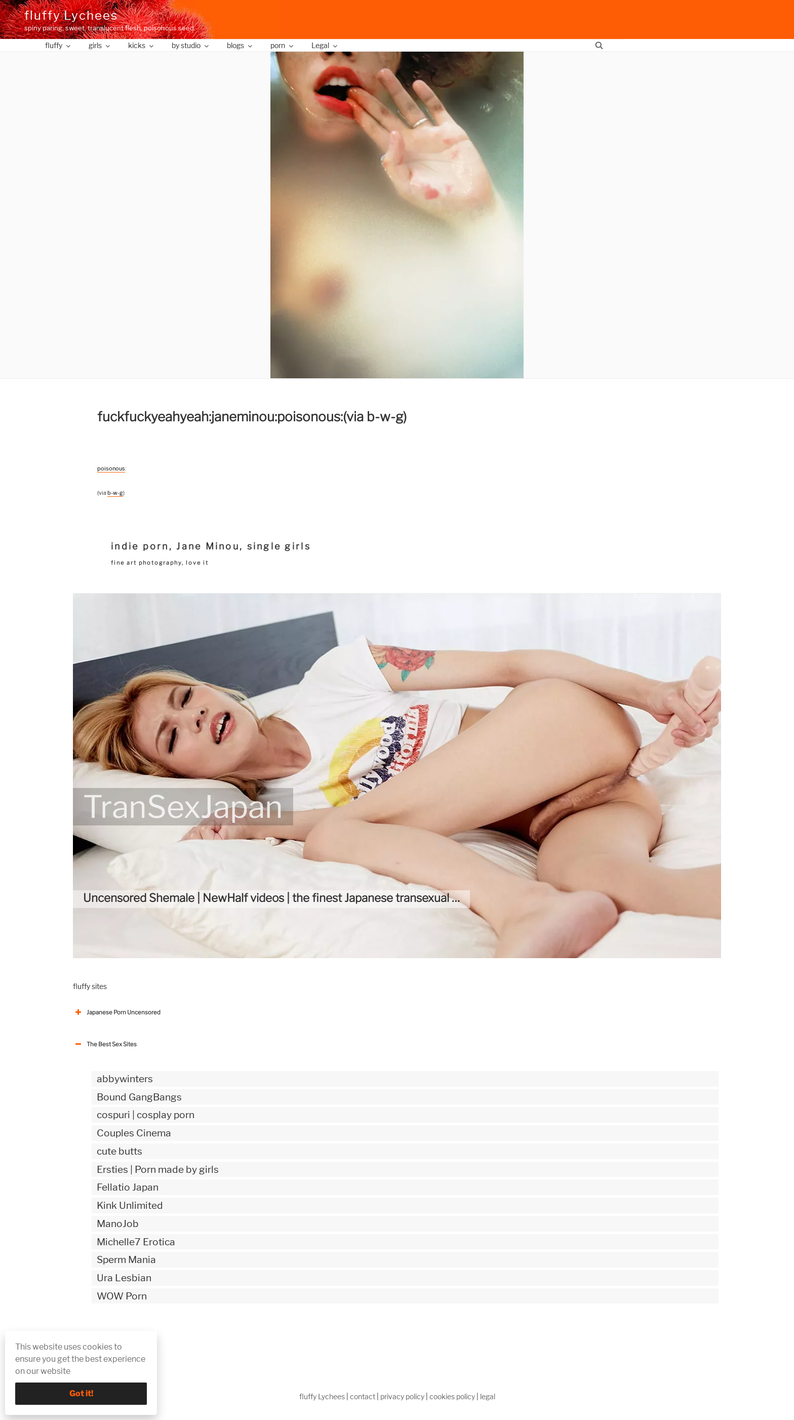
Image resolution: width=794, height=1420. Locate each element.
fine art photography (146, 562)
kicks (141, 45)
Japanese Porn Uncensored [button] (117, 1012)
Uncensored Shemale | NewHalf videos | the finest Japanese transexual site (276, 898)
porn (282, 45)
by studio (191, 45)
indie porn (140, 546)
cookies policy (452, 1396)
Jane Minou (208, 546)
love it (197, 562)
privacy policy (402, 1396)
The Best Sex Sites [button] (105, 1044)
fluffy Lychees (71, 15)
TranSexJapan (183, 806)
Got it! (81, 1393)
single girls (279, 546)
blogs (240, 45)
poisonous (111, 468)
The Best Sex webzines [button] (111, 1338)
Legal (325, 45)
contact (362, 1396)
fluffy (58, 45)
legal (487, 1396)
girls (100, 45)
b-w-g (115, 492)
